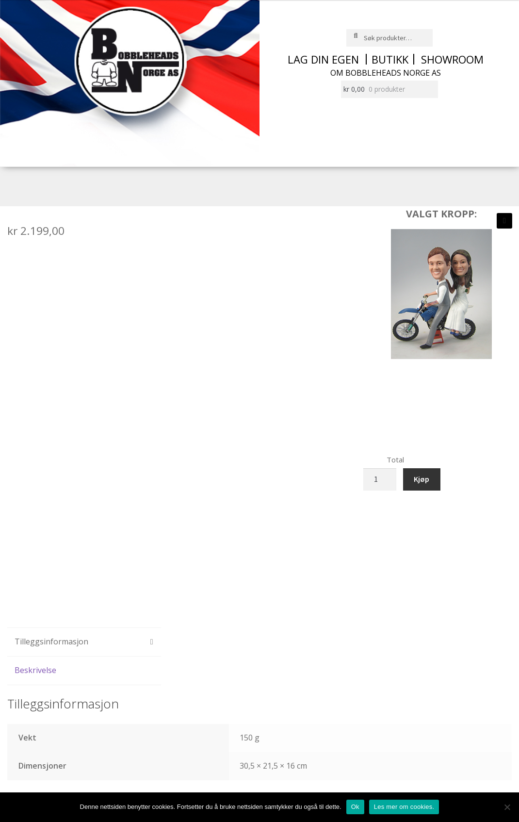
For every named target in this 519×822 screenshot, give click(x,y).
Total (395, 459)
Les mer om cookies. (404, 806)
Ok (355, 806)
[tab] (84, 642)
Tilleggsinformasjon (51, 641)
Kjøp (421, 479)
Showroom (452, 59)
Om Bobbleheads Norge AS (385, 72)
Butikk (390, 59)
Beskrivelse (35, 670)
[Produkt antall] (379, 479)
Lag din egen (323, 59)
